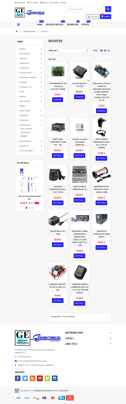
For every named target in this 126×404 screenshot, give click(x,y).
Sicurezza (23, 82)
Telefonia (23, 58)
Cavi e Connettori (26, 151)
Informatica (24, 120)
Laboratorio (23, 115)
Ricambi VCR (24, 54)
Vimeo (47, 378)
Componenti (24, 68)
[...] (24, 353)
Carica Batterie (26, 129)
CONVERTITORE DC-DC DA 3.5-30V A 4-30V (58, 287)
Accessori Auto (25, 73)
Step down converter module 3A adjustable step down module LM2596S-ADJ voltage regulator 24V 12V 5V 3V (101, 91)
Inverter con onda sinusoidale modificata (79, 142)
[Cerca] (88, 9)
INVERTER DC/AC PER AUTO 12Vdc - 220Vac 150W (102, 189)
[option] (29, 186)
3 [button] (32, 208)
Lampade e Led (25, 87)
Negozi (44, 3)
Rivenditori (73, 23)
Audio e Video (24, 111)
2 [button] (29, 208)
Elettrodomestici (25, 141)
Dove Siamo (33, 3)
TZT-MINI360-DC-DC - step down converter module (58, 86)
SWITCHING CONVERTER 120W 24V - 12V (58, 142)
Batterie (22, 96)
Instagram (54, 378)
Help (63, 3)
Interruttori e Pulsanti (27, 77)
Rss (32, 378)
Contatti (54, 3)
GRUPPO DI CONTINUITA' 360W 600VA (101, 234)
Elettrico (22, 49)
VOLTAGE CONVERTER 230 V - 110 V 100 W (58, 189)
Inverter (24, 136)
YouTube (40, 378)
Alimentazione (25, 125)
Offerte (85, 23)
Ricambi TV (23, 146)
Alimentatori (25, 132)
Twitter (25, 378)
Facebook (18, 378)
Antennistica (24, 63)
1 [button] (26, 208)
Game (21, 92)
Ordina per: (52, 50)
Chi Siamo (20, 3)
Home (40, 23)
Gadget (22, 106)
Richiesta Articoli (55, 23)
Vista (95, 50)
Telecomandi (24, 101)
